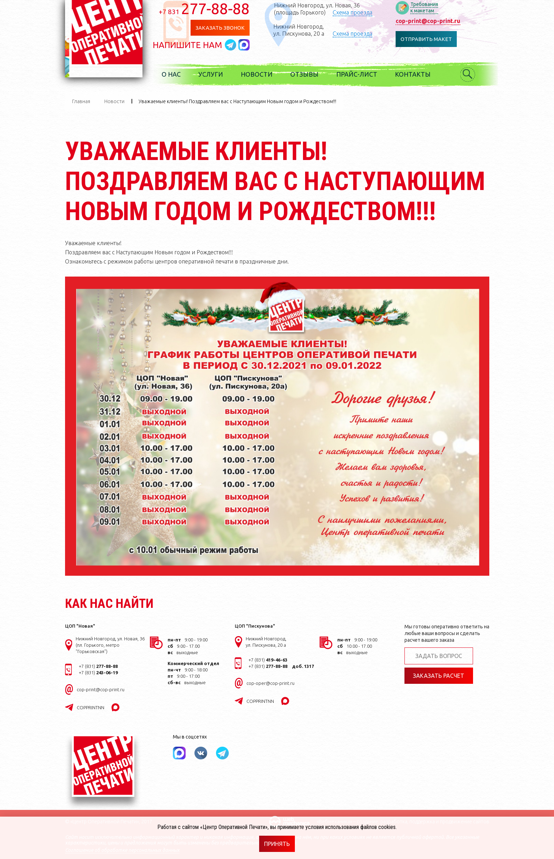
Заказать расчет (438, 676)
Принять (277, 844)
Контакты (415, 74)
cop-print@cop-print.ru (430, 21)
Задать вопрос (438, 656)
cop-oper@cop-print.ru (270, 683)
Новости (259, 74)
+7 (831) (98, 666)
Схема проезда (355, 12)
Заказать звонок (222, 28)
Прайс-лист (359, 74)
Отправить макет (428, 39)
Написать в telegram (234, 45)
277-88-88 (207, 8)
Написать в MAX (246, 45)
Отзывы (307, 74)
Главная (81, 101)
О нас (173, 74)
